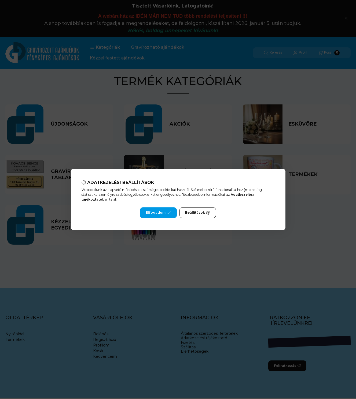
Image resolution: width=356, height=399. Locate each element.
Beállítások (197, 213)
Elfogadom (158, 213)
